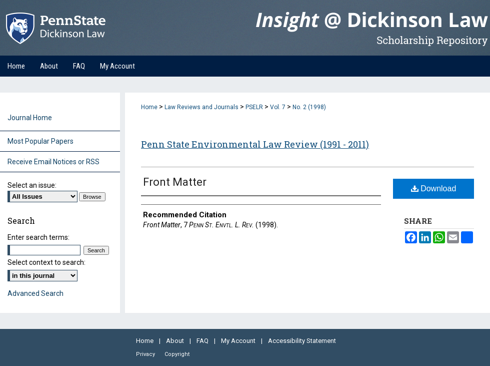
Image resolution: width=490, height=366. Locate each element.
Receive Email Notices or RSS (54, 162)
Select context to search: (47, 262)
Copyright (177, 354)
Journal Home (30, 118)
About (176, 340)
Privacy (146, 354)
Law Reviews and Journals (201, 107)
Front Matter (174, 182)
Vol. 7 (278, 107)
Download (433, 188)
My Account (239, 340)
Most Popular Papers (41, 141)
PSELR (254, 107)
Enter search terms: (39, 237)
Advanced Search (36, 293)
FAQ (203, 340)
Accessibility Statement (302, 340)
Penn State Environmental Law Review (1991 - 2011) (255, 144)
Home (149, 107)
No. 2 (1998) (309, 107)
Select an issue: (32, 185)
